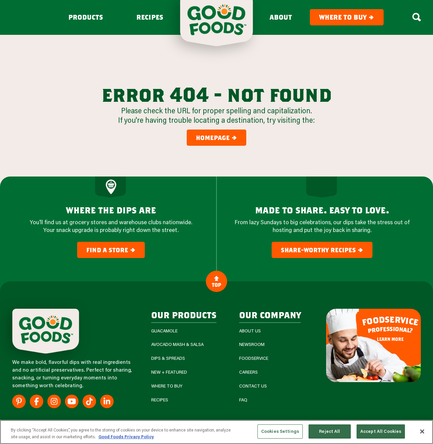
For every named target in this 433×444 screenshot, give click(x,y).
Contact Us (253, 386)
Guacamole (164, 331)
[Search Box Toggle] (416, 17)
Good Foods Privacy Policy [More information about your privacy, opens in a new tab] (126, 436)
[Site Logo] (45, 331)
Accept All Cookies (380, 431)
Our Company (270, 314)
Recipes (149, 17)
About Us (250, 331)
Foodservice (253, 358)
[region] (216, 432)
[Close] (422, 431)
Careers (248, 372)
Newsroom (252, 344)
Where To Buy (166, 386)
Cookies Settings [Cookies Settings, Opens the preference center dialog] (280, 431)
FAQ (243, 400)
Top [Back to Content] (216, 281)
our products (183, 314)
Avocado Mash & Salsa (177, 344)
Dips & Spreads (168, 358)
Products (85, 17)
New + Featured (169, 372)
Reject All (329, 431)
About (281, 17)
